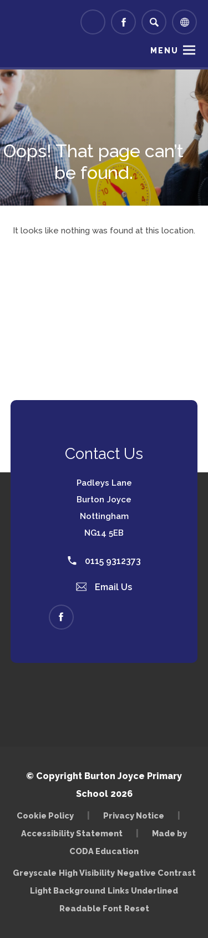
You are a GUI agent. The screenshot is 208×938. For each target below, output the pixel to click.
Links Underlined (143, 890)
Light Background (67, 890)
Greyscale (35, 872)
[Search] (153, 21)
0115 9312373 (104, 561)
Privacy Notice (133, 815)
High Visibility (87, 872)
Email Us (104, 587)
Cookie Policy (45, 815)
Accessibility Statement (72, 833)
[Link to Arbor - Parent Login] (92, 21)
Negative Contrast (156, 872)
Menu (164, 50)
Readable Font (90, 908)
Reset (136, 908)
